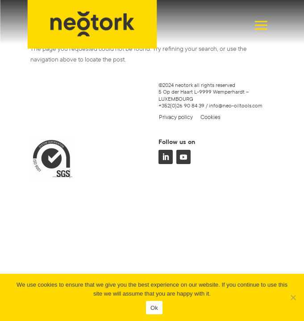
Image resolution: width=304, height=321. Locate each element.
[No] (292, 297)
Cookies (210, 116)
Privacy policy (176, 116)
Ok (154, 308)
